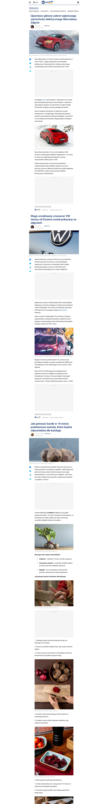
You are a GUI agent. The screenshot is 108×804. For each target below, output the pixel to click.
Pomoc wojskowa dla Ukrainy (58, 11)
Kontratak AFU (44, 11)
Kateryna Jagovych (39, 433)
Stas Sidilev (37, 25)
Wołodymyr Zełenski (73, 11)
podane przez (62, 310)
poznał (44, 100)
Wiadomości (47, 25)
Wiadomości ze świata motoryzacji (43, 206)
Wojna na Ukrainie (34, 11)
